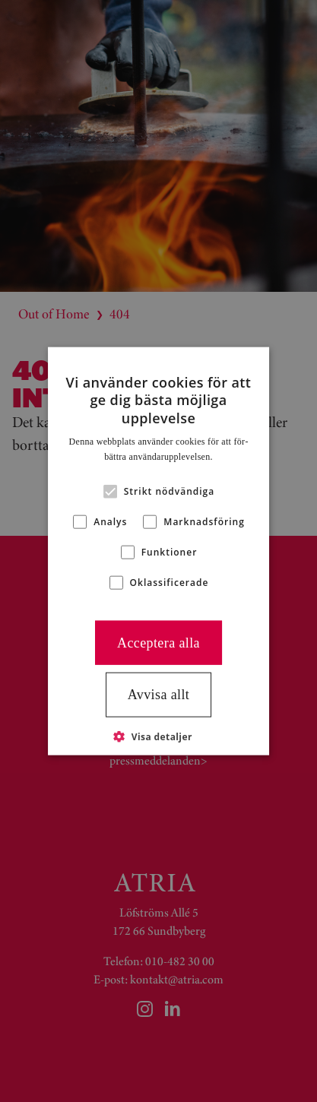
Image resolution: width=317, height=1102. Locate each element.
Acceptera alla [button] (158, 642)
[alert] (158, 551)
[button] (158, 735)
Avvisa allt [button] (159, 694)
